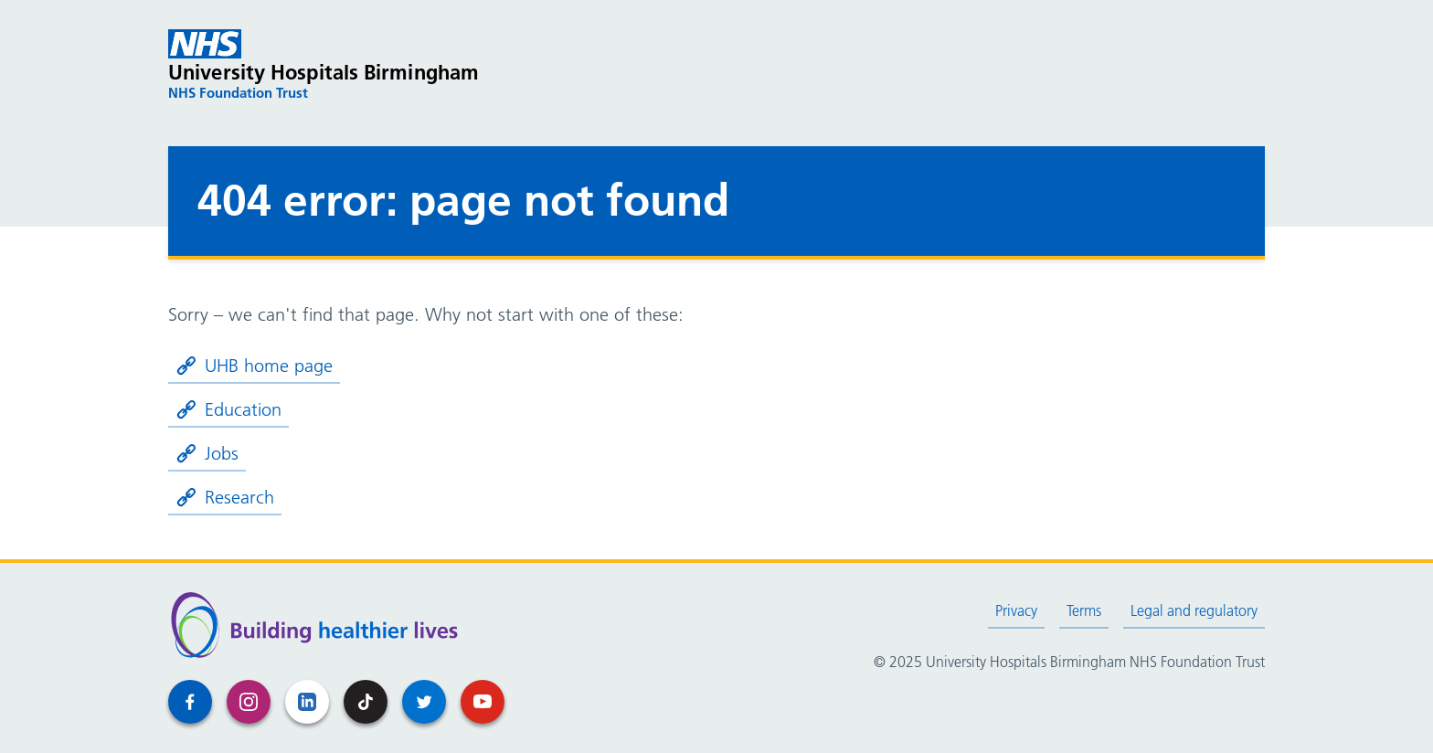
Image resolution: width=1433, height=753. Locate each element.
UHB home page (254, 365)
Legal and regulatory (1194, 610)
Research (224, 497)
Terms (1084, 610)
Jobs (207, 453)
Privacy (1016, 610)
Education (228, 409)
